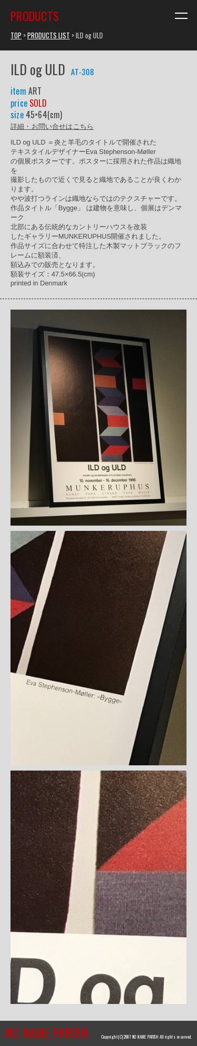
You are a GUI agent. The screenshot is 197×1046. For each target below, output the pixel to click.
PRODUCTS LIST (48, 35)
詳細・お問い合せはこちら (52, 126)
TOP (16, 35)
